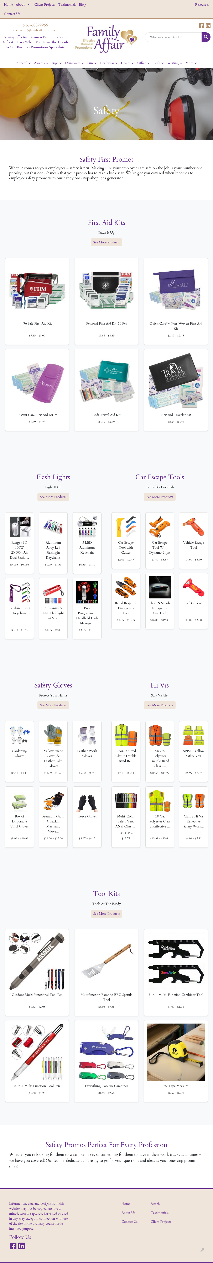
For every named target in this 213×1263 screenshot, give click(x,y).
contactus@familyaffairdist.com (36, 30)
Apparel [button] (21, 63)
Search (155, 1203)
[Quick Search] (173, 37)
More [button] (189, 63)
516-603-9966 (35, 25)
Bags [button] (55, 63)
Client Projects (44, 4)
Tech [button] (156, 63)
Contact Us (12, 13)
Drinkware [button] (72, 63)
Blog (82, 4)
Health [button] (125, 63)
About (20, 4)
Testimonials (67, 4)
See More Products (106, 242)
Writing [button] (173, 63)
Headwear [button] (107, 63)
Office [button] (141, 63)
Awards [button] (39, 63)
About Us (128, 1212)
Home (8, 4)
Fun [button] (90, 63)
